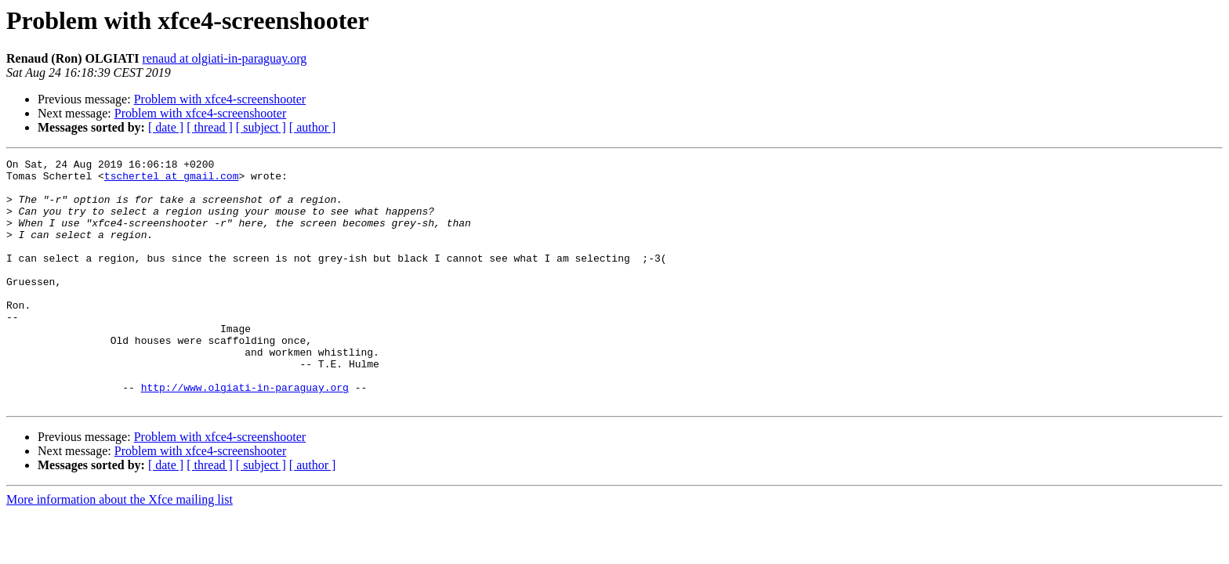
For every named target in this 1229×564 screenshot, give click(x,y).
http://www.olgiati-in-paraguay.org (245, 434)
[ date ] (165, 127)
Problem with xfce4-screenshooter (220, 99)
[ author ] (312, 127)
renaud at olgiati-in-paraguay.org (225, 58)
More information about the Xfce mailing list (119, 548)
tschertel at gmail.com (171, 180)
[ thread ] (210, 127)
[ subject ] (261, 127)
